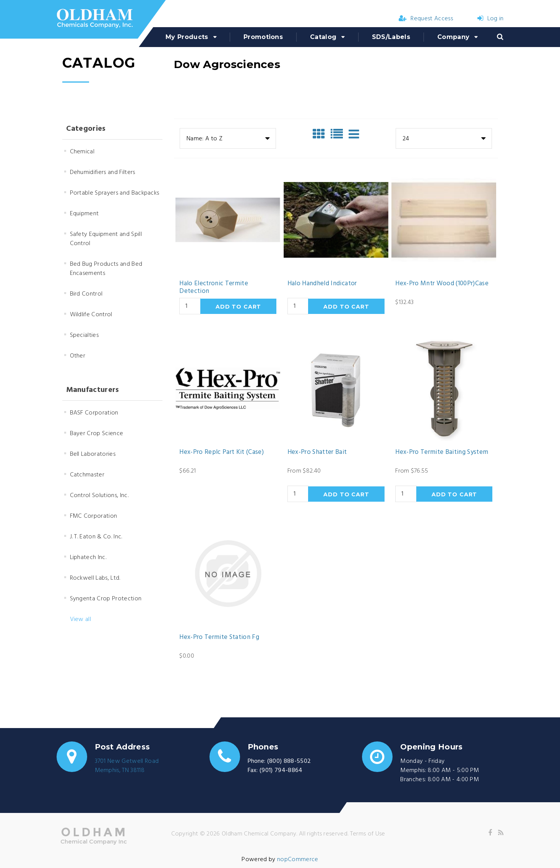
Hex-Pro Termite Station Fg (219, 637)
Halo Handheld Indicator (322, 284)
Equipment (84, 214)
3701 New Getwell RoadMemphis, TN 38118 (127, 765)
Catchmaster (87, 475)
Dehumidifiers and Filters (102, 172)
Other (78, 356)
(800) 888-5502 (289, 761)
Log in (490, 19)
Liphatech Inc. (88, 557)
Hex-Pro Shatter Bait (317, 452)
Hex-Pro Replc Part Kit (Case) (221, 452)
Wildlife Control (91, 315)
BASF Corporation (94, 413)
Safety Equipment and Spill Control (106, 239)
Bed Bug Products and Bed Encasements (106, 268)
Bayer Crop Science (96, 434)
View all (80, 619)
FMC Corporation (93, 516)
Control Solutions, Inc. (99, 496)
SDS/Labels (391, 37)
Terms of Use (367, 834)
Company (453, 37)
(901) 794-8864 (281, 770)
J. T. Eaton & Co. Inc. (96, 537)
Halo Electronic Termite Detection (213, 288)
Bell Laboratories (92, 454)
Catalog (323, 37)
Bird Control (86, 294)
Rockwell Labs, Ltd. (95, 578)
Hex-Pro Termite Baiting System (441, 452)
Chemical (82, 152)
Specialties (84, 335)
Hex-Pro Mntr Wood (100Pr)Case (442, 284)
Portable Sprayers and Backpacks (114, 193)
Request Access (426, 19)
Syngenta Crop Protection (106, 599)
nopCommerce (297, 860)
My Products (187, 37)
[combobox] (228, 138)
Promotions (263, 37)
